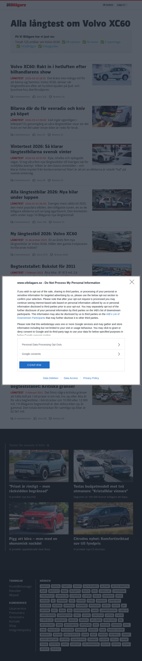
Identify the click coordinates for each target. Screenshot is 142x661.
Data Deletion (50, 378)
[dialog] (71, 330)
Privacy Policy (91, 378)
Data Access (71, 378)
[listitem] (71, 345)
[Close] (133, 283)
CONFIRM (36, 365)
